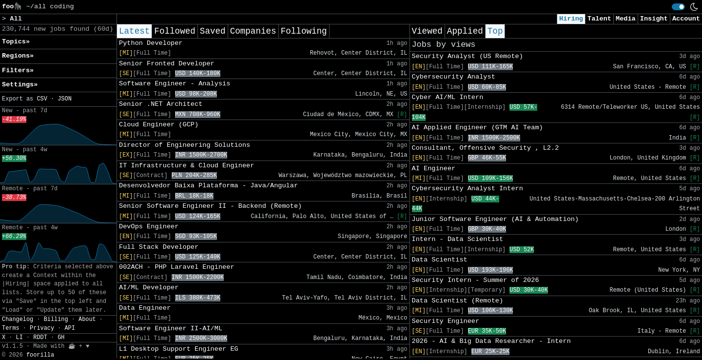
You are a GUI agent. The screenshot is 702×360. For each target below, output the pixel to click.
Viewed (427, 31)
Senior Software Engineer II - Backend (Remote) (210, 206)
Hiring (571, 18)
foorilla (40, 355)
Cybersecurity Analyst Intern (467, 188)
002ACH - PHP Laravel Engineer (176, 267)
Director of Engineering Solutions (184, 145)
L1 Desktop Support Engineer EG (178, 349)
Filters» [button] (18, 70)
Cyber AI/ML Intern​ (448, 97)
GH (61, 337)
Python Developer (151, 43)
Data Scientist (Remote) (458, 300)
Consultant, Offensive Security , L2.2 (485, 148)
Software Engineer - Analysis (174, 83)
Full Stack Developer (158, 247)
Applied (465, 31)
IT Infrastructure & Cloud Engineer (186, 165)
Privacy (42, 328)
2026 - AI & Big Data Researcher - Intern (491, 341)
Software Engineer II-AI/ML (170, 328)
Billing (56, 319)
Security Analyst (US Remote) (467, 56)
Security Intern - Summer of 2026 (475, 280)
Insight (654, 18)
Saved (213, 31)
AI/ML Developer (148, 287)
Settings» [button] (20, 84)
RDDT (40, 337)
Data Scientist (440, 259)
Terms (11, 328)
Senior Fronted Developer (166, 63)
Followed (174, 31)
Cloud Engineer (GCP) (158, 124)
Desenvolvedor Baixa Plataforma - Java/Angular (208, 185)
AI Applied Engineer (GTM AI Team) (477, 127)
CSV (42, 99)
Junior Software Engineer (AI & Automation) (495, 219)
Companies (253, 31)
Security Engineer (446, 321)
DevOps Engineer (148, 226)
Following (304, 31)
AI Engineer (434, 168)
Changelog (17, 319)
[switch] (678, 6)
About (87, 319)
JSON (65, 99)
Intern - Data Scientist (458, 239)
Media (626, 18)
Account (686, 18)
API (69, 328)
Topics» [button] (16, 41)
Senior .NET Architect (160, 104)
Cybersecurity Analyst (453, 76)
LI (19, 337)
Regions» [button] (18, 56)
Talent (599, 18)
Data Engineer (145, 308)
